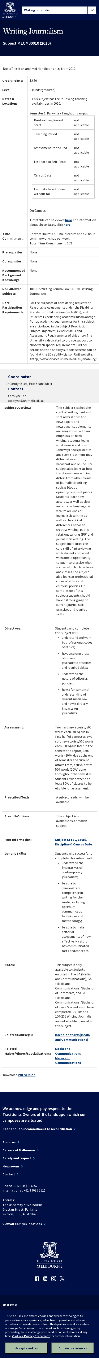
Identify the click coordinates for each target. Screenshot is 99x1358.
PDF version (26, 1075)
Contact (9, 1174)
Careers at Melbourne (19, 1150)
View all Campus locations (22, 1224)
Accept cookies (26, 1348)
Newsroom (11, 1166)
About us (9, 1142)
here (68, 220)
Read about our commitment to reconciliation (37, 1129)
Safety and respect (17, 1158)
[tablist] (59, 10)
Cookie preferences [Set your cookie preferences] (73, 1348)
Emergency (10, 1304)
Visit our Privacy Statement (31, 1336)
